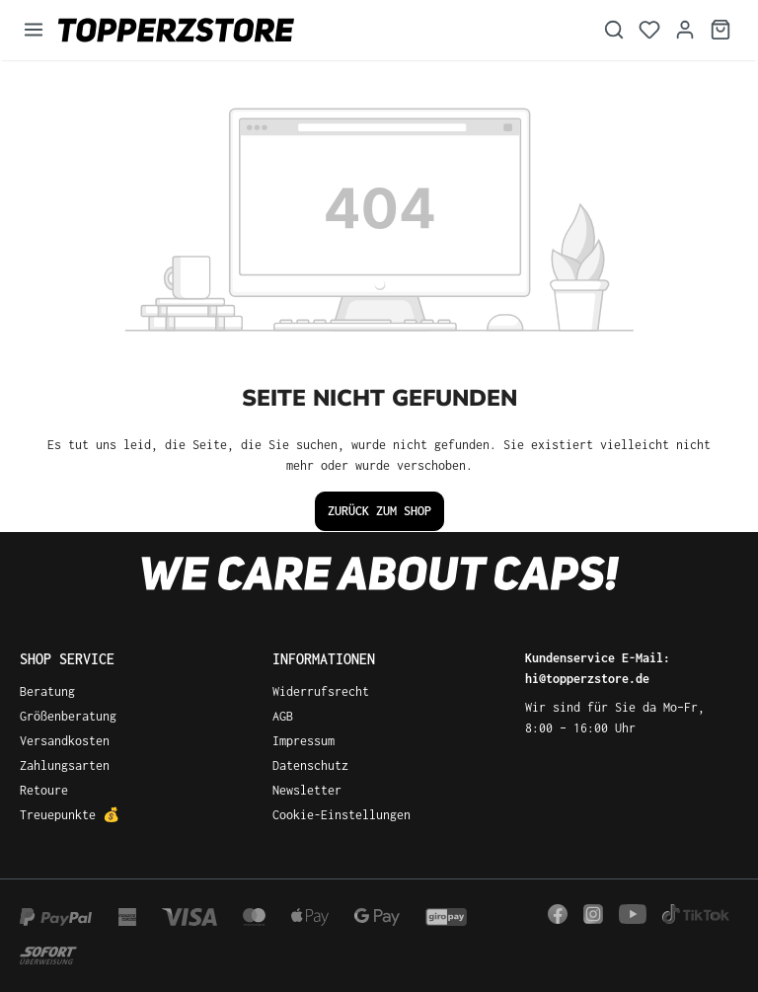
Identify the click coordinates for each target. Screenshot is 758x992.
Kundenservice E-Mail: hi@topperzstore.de (597, 668)
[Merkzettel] (649, 30)
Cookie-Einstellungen (341, 814)
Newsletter (306, 790)
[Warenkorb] (720, 30)
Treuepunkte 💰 (69, 814)
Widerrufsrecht (320, 691)
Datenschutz (310, 765)
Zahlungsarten (65, 765)
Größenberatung (68, 716)
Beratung (47, 691)
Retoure (44, 790)
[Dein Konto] (685, 30)
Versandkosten (65, 740)
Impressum (303, 740)
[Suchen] (614, 30)
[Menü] (33, 30)
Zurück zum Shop (379, 510)
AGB (282, 716)
